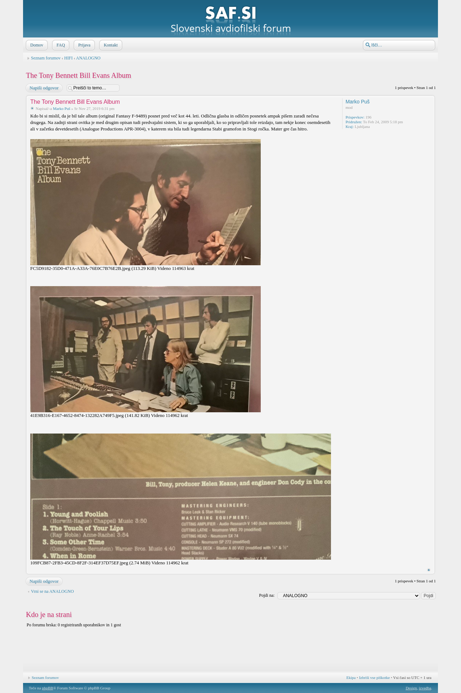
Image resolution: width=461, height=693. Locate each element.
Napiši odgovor (44, 88)
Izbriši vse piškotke (375, 677)
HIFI (68, 58)
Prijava (83, 45)
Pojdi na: (266, 595)
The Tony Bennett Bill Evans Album (78, 75)
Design (411, 688)
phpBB (47, 688)
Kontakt (110, 45)
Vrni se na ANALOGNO (52, 591)
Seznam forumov (46, 58)
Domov (36, 45)
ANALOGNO (88, 58)
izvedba (425, 688)
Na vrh (429, 570)
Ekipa (351, 677)
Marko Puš (61, 108)
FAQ (60, 45)
